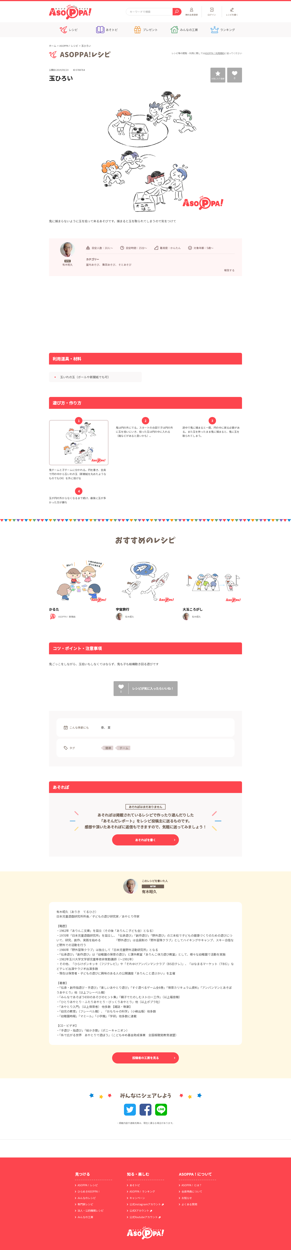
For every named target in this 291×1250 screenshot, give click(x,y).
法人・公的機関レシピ (91, 1210)
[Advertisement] (107, 314)
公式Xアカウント (139, 1210)
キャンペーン (137, 1198)
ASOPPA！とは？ (192, 1185)
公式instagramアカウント (145, 1204)
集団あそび (108, 264)
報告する (229, 270)
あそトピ (135, 1185)
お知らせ (187, 1198)
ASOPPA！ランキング (142, 1191)
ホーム (52, 45)
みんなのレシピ (87, 1198)
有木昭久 (149, 891)
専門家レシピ (85, 1204)
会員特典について (192, 1191)
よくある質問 (189, 1204)
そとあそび (124, 264)
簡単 (108, 748)
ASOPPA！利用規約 (214, 53)
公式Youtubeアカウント (144, 1217)
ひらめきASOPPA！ (89, 1191)
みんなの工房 (85, 1217)
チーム (124, 748)
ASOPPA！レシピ (68, 45)
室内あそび (92, 264)
